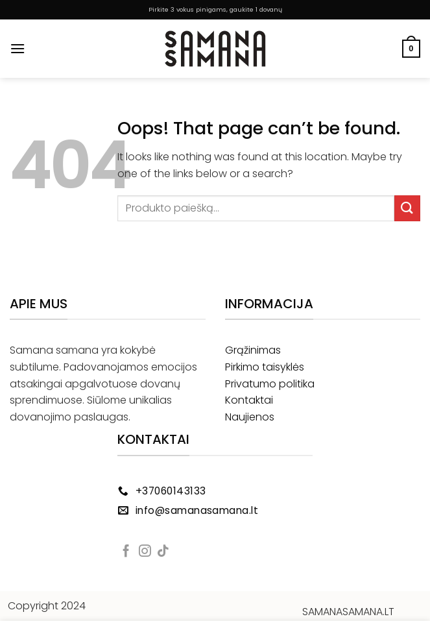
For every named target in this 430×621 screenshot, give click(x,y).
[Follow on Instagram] (145, 552)
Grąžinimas (253, 350)
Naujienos (249, 416)
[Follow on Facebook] (126, 552)
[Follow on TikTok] (163, 552)
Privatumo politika (270, 383)
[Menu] (17, 48)
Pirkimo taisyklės (264, 366)
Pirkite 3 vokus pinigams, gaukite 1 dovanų (215, 9)
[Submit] (407, 208)
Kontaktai (249, 400)
